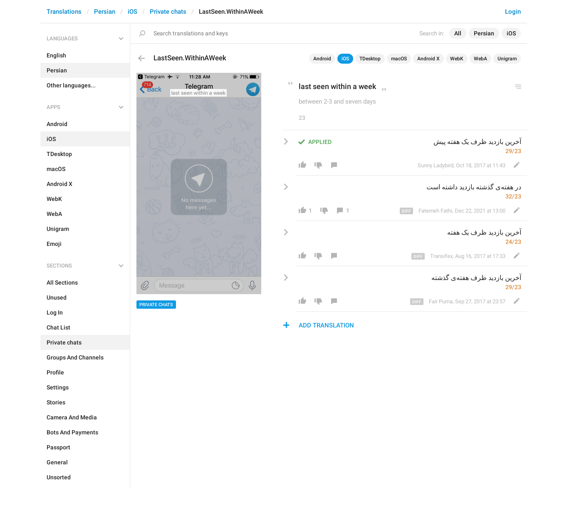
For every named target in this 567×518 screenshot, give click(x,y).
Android (322, 59)
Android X (428, 59)
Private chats (168, 11)
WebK (456, 59)
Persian (104, 11)
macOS (399, 59)
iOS (132, 11)
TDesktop (370, 59)
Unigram (507, 59)
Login (513, 11)
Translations (64, 11)
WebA (480, 59)
